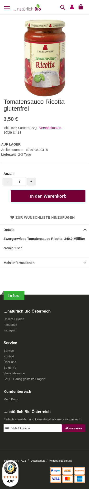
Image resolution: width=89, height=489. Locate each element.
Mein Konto (11, 399)
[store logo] (27, 7)
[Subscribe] (73, 428)
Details (9, 230)
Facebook (10, 324)
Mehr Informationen (19, 263)
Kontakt (9, 356)
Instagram (10, 330)
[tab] (44, 229)
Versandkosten (50, 128)
